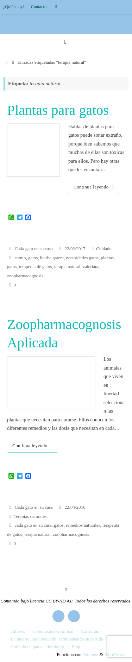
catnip (20, 257)
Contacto (38, 6)
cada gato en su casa (33, 525)
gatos (33, 257)
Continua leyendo (95, 187)
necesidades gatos (82, 257)
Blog (75, 646)
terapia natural (67, 266)
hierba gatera (52, 257)
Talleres (18, 631)
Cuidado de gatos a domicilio (37, 646)
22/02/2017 (74, 248)
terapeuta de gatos (35, 266)
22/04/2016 (74, 507)
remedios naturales (83, 525)
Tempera (91, 654)
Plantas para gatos (58, 110)
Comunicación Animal (53, 631)
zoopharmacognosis (25, 275)
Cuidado (104, 248)
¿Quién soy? (14, 6)
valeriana (91, 266)
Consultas (90, 631)
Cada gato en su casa (34, 248)
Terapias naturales (30, 516)
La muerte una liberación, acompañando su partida (57, 639)
